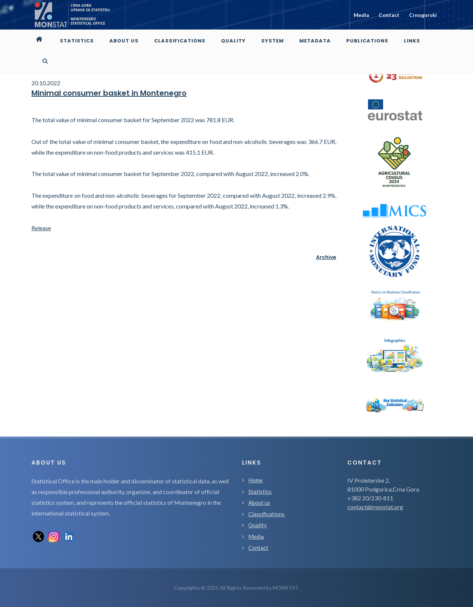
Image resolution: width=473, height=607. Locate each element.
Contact (389, 15)
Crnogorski (423, 15)
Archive (326, 257)
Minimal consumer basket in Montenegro (109, 93)
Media (361, 15)
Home (255, 480)
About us (259, 502)
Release (41, 227)
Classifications (266, 514)
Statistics (260, 491)
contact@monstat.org (375, 506)
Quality (257, 525)
